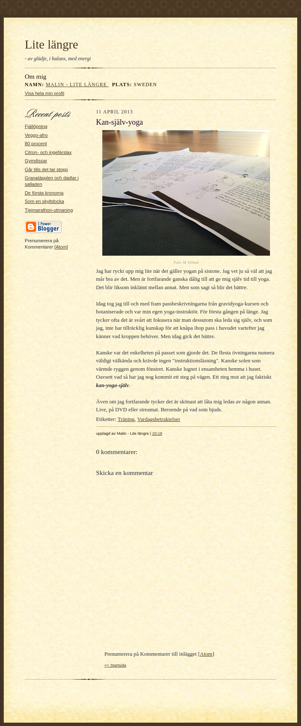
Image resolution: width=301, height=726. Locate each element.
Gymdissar (36, 160)
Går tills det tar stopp (46, 169)
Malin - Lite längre (77, 84)
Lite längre (51, 44)
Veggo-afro (36, 135)
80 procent (36, 143)
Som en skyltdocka (44, 201)
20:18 (157, 433)
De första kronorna (44, 192)
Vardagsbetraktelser (158, 419)
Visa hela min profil (44, 93)
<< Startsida (115, 665)
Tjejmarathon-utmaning (49, 210)
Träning (126, 419)
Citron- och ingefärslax (48, 152)
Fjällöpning (36, 126)
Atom (61, 246)
